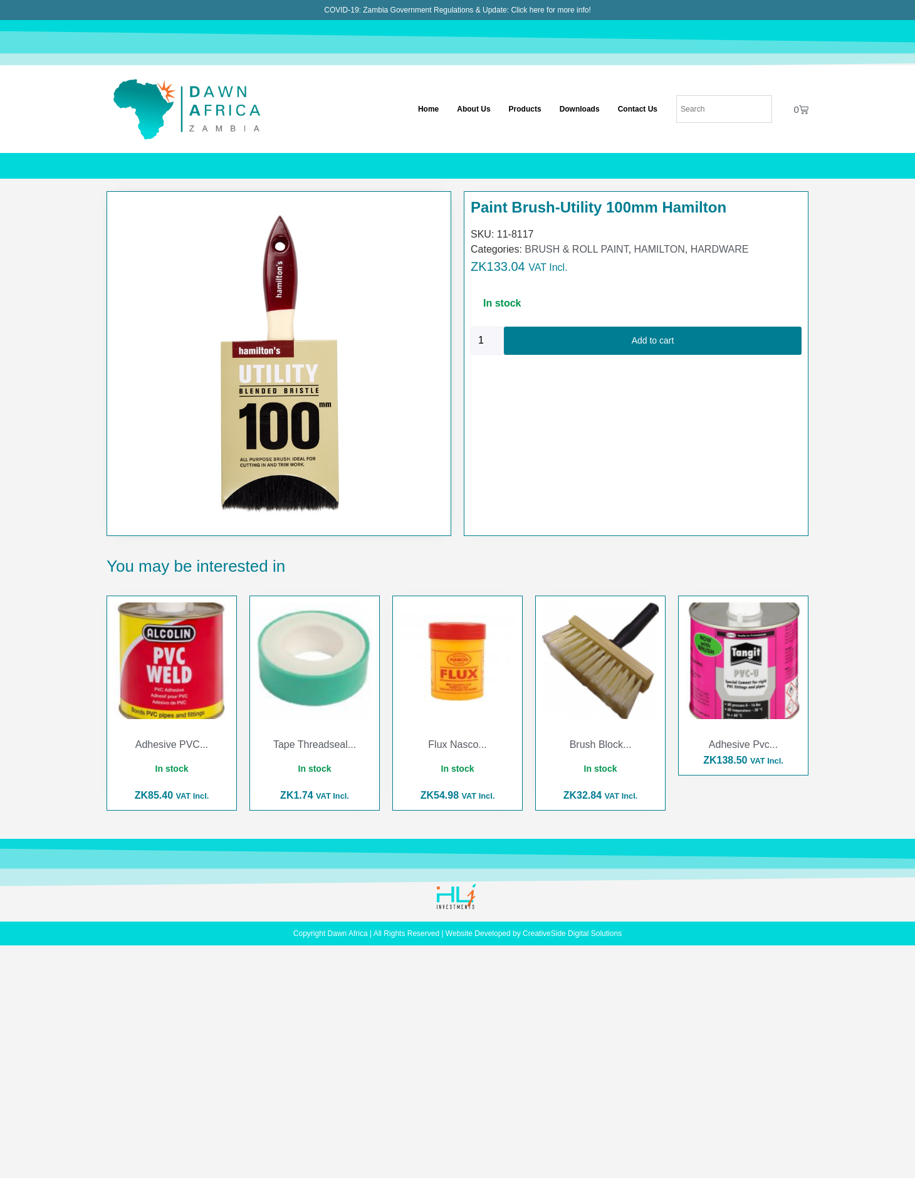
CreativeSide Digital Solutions (572, 933)
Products (525, 109)
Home (428, 109)
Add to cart (653, 340)
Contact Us (637, 109)
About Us (473, 109)
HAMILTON (659, 249)
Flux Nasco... (457, 744)
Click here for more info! (550, 10)
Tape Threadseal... (314, 744)
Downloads (580, 109)
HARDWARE (720, 249)
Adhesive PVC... (172, 744)
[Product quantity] (487, 341)
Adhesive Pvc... (743, 744)
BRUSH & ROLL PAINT (576, 249)
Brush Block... (601, 744)
